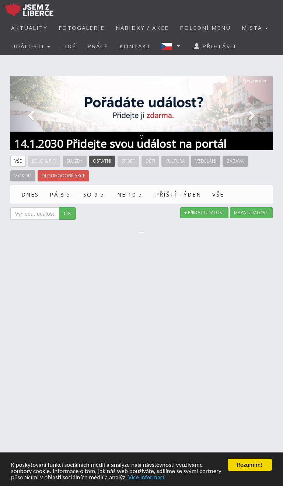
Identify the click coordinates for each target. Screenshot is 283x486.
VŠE (218, 194)
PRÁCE (97, 46)
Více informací (146, 478)
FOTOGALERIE (82, 27)
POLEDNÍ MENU (205, 27)
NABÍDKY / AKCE (142, 27)
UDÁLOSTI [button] (30, 46)
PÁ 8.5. (61, 194)
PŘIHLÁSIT (215, 46)
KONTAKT (135, 46)
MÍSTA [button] (255, 27)
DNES (30, 194)
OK (67, 213)
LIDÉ (68, 46)
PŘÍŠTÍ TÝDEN (178, 194)
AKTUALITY (29, 27)
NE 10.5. (130, 194)
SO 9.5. (94, 194)
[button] (172, 46)
